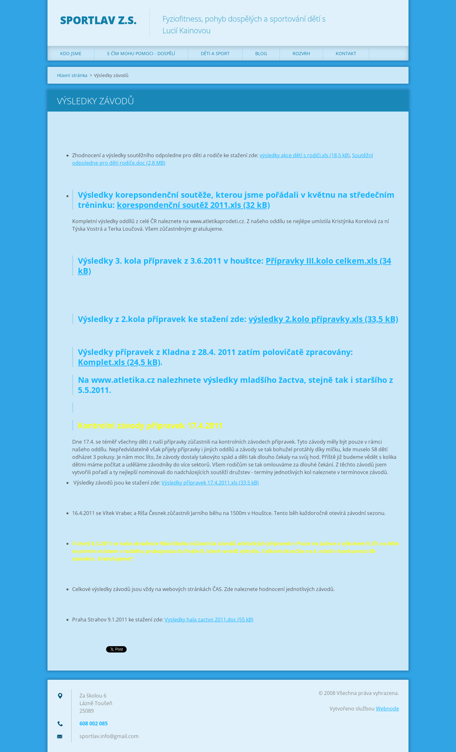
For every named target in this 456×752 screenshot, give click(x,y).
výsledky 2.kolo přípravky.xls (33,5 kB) (323, 318)
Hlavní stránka (72, 75)
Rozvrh (301, 53)
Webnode (387, 708)
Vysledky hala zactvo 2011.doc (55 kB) (209, 619)
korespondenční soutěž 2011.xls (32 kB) (193, 204)
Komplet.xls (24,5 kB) (119, 362)
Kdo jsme (70, 53)
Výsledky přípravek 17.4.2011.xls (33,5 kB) (210, 482)
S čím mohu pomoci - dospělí (141, 53)
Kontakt (346, 53)
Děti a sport (215, 53)
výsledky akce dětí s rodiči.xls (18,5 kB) (305, 155)
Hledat (392, 18)
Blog (261, 53)
